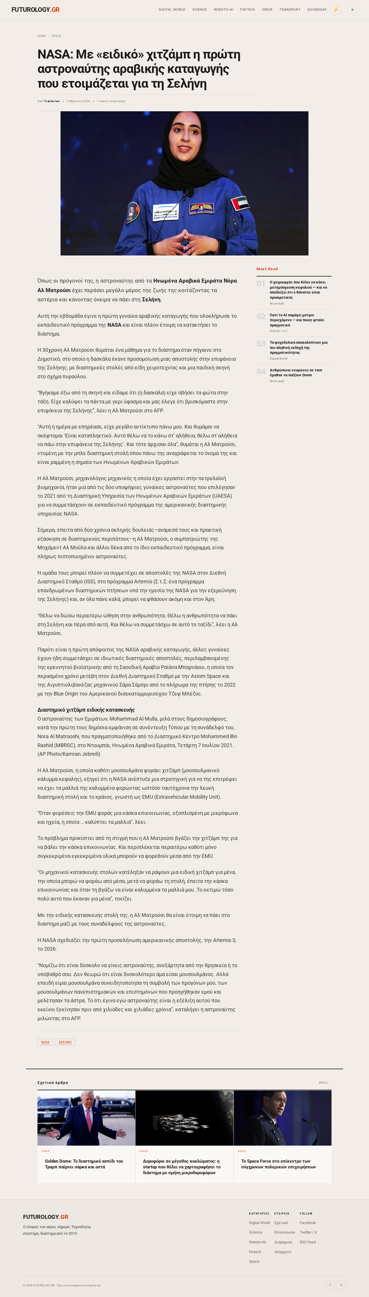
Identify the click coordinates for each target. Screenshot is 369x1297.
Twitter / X (308, 1232)
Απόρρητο (282, 1252)
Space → (325, 1082)
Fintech (247, 10)
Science (199, 10)
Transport (290, 10)
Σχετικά (281, 1223)
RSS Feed (308, 1242)
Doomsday (317, 10)
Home (41, 36)
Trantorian (52, 101)
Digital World (172, 10)
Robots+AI (224, 10)
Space (267, 10)
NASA (45, 1042)
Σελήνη (65, 1042)
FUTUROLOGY (35, 9)
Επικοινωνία (284, 1232)
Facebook (308, 1223)
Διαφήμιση (283, 1242)
